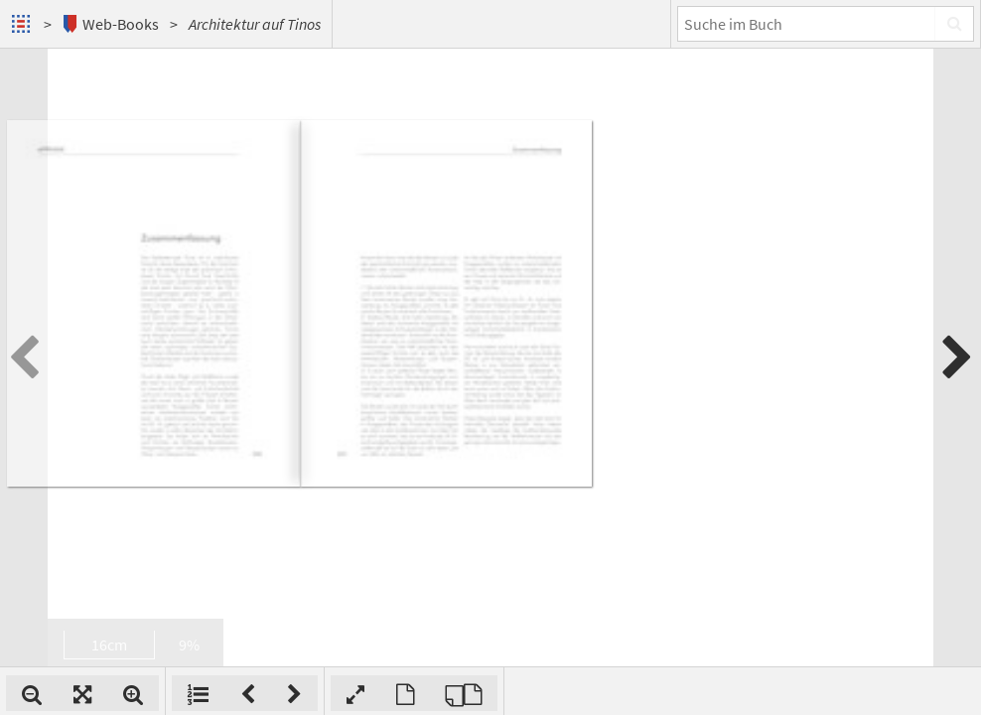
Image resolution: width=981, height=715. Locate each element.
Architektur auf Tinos (255, 24)
